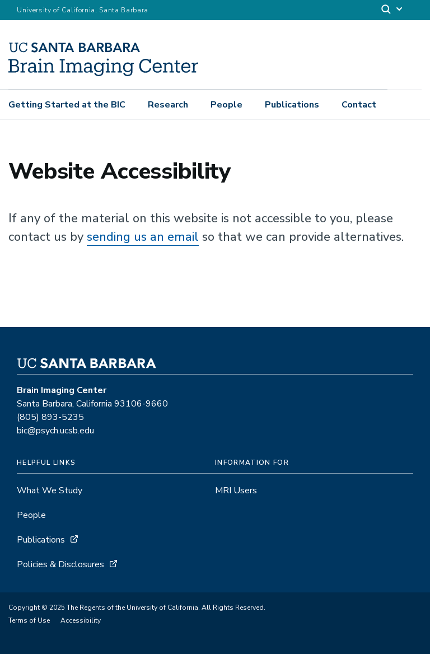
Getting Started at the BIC (66, 105)
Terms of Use (29, 620)
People (226, 105)
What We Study (49, 490)
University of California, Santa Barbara (82, 10)
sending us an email (143, 236)
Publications (292, 105)
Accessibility (80, 620)
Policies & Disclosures (60, 564)
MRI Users (236, 490)
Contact (359, 105)
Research (168, 105)
